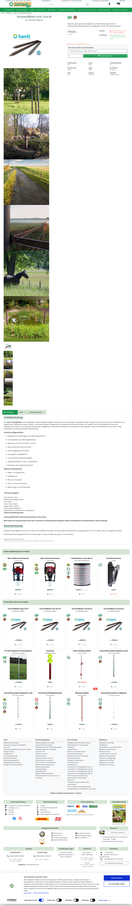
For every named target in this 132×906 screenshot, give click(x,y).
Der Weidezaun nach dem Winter (110, 747)
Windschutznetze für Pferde (45, 743)
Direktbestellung (46, 1)
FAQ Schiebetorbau (73, 758)
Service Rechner (82, 838)
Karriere (9, 814)
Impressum (28, 895)
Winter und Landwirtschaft (76, 752)
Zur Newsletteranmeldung (114, 863)
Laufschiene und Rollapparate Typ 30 (79, 769)
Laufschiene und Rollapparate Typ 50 (79, 773)
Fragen (40, 806)
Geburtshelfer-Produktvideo (76, 778)
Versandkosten (43, 812)
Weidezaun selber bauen (107, 749)
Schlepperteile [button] (22, 10)
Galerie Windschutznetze (44, 745)
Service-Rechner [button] (104, 10)
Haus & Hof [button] (41, 10)
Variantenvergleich (37, 412)
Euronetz (7, 747)
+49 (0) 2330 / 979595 (15, 856)
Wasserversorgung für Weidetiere (15, 745)
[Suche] (67, 4)
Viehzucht (70, 780)
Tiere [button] (32, 10)
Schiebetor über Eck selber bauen (78, 743)
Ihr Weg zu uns (11, 808)
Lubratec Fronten (41, 754)
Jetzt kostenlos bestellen (119, 824)
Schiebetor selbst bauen (75, 760)
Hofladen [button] (52, 10)
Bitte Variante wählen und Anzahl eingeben (80, 47)
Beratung (41, 810)
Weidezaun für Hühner (107, 765)
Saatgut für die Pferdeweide (13, 765)
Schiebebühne (72, 765)
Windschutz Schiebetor (75, 754)
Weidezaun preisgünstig (107, 758)
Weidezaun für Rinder (106, 743)
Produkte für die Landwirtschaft (78, 782)
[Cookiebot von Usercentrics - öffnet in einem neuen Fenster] (12, 902)
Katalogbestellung (119, 802)
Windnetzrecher (41, 771)
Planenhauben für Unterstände (77, 745)
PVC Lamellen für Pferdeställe (46, 763)
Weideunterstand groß (11, 743)
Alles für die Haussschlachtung (77, 776)
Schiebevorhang (41, 769)
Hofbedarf (70, 747)
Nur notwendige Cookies (117, 886)
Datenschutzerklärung (41, 895)
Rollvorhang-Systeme (43, 767)
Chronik (9, 812)
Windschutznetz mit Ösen (44, 758)
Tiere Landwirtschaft (10, 756)
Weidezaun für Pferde (106, 760)
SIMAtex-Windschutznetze (44, 773)
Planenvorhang (41, 756)
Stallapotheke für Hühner (12, 763)
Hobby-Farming (9, 752)
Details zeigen (103, 902)
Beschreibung (10, 412)
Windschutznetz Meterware (45, 765)
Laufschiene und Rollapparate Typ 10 (79, 767)
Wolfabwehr (103, 745)
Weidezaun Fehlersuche (107, 756)
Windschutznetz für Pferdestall (46, 749)
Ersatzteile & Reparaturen (47, 808)
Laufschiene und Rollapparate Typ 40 (79, 771)
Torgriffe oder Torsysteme (108, 754)
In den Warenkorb (105, 56)
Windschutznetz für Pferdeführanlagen (49, 747)
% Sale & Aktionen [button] (120, 10)
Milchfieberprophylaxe (11, 760)
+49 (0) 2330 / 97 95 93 (42, 856)
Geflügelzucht (8, 754)
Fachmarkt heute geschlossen (100, 1)
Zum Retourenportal (118, 832)
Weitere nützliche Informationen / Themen (66, 793)
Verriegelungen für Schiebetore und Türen (81, 789)
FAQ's (22, 412)
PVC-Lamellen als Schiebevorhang (78, 787)
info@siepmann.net (32, 865)
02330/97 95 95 (66, 1)
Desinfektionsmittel (10, 758)
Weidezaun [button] (9, 10)
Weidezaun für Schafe (106, 763)
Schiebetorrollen (73, 763)
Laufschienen (71, 784)
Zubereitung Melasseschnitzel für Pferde (17, 749)
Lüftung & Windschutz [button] (67, 10)
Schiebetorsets (72, 749)
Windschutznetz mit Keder (44, 760)
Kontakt (9, 810)
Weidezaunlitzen (104, 752)
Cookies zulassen (117, 880)
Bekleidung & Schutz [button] (87, 10)
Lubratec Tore (40, 752)
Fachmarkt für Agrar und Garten (17, 806)
